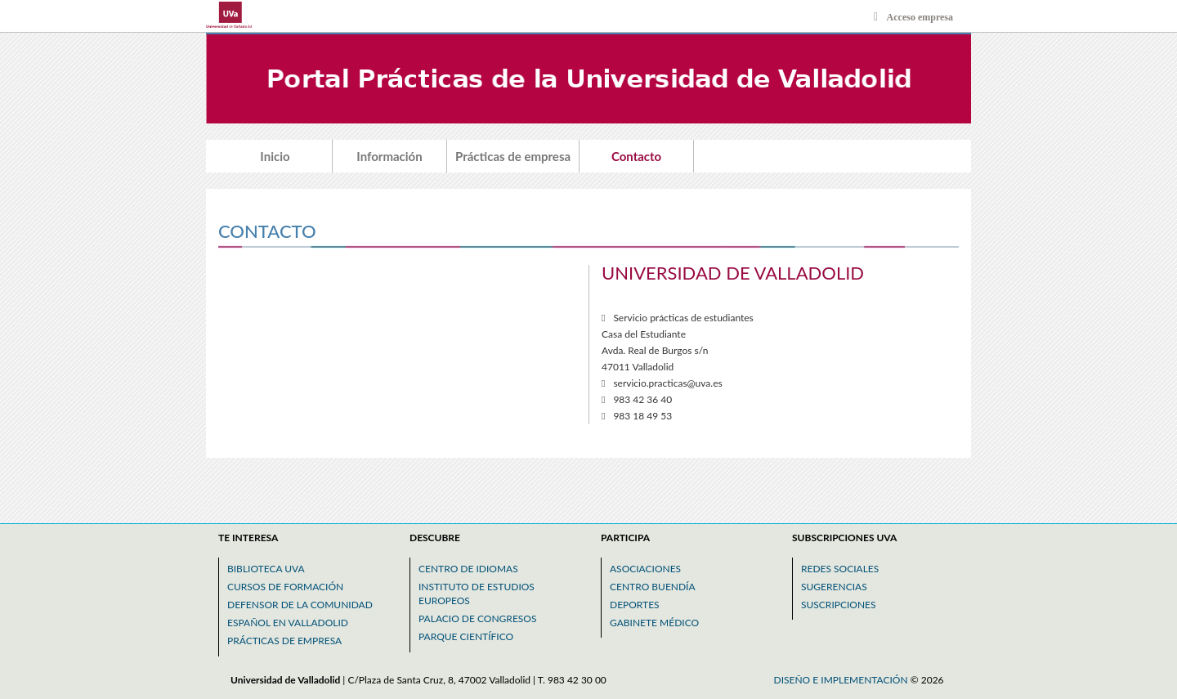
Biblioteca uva (266, 568)
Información (389, 156)
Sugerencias (834, 586)
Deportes (635, 604)
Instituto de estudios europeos (476, 593)
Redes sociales (840, 568)
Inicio (274, 156)
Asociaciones (645, 568)
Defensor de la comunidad (300, 604)
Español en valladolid (287, 622)
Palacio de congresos (477, 618)
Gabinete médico (654, 622)
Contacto (636, 156)
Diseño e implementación (842, 680)
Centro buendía (653, 586)
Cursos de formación (285, 586)
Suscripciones (838, 604)
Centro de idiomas (468, 568)
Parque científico (465, 636)
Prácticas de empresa (513, 156)
